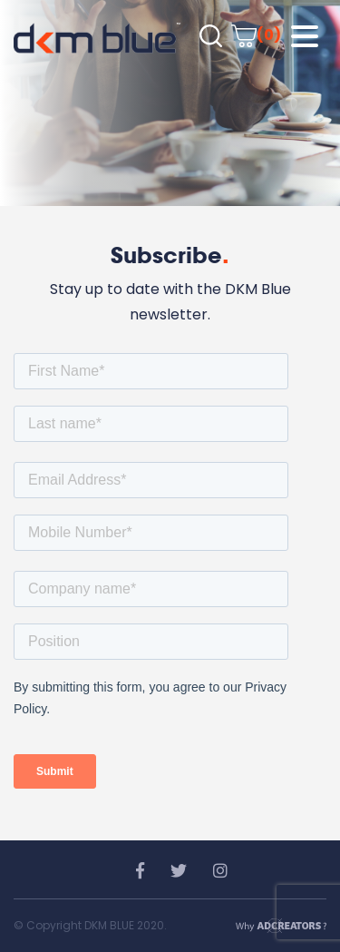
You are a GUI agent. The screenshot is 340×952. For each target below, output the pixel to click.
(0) (256, 35)
